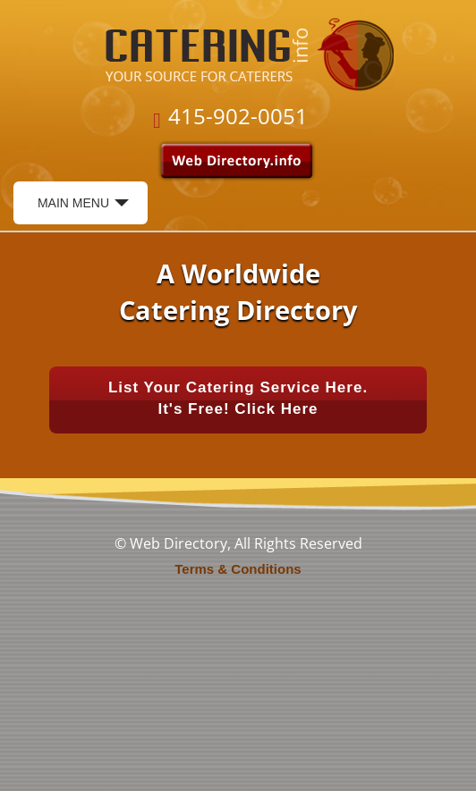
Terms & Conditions (237, 568)
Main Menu (83, 208)
